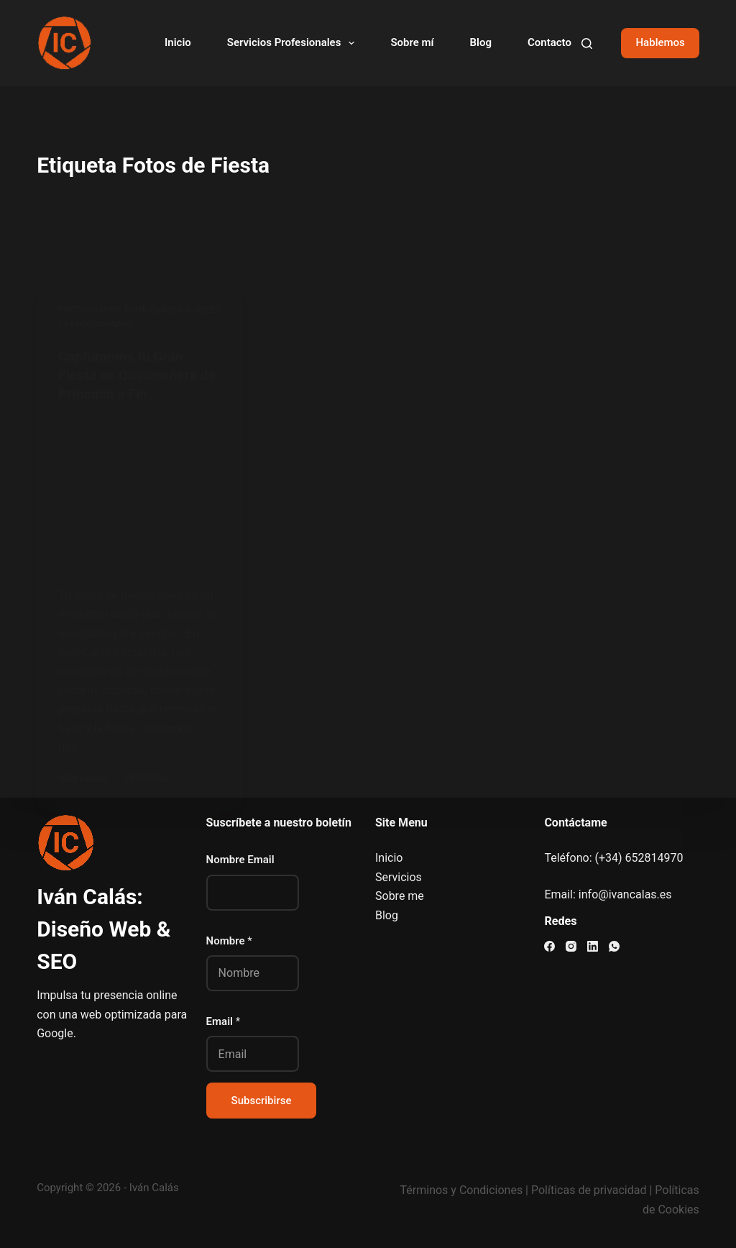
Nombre (229, 940)
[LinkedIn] (592, 946)
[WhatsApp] (614, 946)
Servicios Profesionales (294, 43)
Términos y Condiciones (461, 1190)
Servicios (398, 877)
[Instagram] (571, 946)
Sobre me (399, 896)
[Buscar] (586, 43)
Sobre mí (411, 42)
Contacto (549, 42)
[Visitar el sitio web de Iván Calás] (64, 43)
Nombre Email (240, 859)
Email (223, 1021)
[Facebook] (549, 946)
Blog (481, 42)
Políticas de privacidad (589, 1190)
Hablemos (659, 42)
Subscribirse (261, 1100)
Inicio (178, 42)
